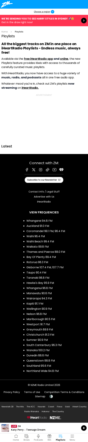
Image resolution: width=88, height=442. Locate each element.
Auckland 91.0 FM (37, 226)
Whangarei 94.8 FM (39, 221)
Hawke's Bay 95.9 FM (40, 283)
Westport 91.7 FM (38, 324)
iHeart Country (79, 406)
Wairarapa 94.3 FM (39, 298)
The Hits (20, 406)
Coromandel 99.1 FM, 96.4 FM (45, 231)
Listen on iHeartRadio (44, 428)
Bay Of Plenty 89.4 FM (41, 257)
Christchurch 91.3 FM (40, 335)
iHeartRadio (44, 201)
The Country (58, 411)
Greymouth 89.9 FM (39, 330)
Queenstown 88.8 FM (40, 361)
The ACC (31, 406)
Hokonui (45, 411)
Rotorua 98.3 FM (37, 262)
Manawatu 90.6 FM (39, 293)
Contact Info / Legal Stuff (44, 191)
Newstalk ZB (7, 406)
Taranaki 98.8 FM (37, 278)
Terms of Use (32, 392)
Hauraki (41, 406)
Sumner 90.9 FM (37, 340)
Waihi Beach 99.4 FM (40, 241)
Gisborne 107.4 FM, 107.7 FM (44, 267)
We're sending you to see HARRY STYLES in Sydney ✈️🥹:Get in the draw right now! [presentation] (44, 20)
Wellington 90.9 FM (39, 309)
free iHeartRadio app (38, 59)
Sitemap (40, 396)
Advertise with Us (44, 196)
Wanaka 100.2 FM (37, 350)
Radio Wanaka (31, 411)
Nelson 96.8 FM (36, 314)
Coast (51, 406)
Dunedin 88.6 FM (37, 355)
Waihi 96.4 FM (35, 236)
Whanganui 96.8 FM (39, 288)
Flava (59, 406)
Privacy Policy (12, 392)
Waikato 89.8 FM (37, 247)
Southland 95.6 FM (38, 366)
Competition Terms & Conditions (64, 392)
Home (4, 31)
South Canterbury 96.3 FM (44, 345)
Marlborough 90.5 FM (40, 319)
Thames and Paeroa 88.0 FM (45, 252)
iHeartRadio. (30, 88)
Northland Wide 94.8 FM (42, 371)
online (64, 59)
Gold (67, 406)
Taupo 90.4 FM (36, 273)
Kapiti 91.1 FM (34, 304)
